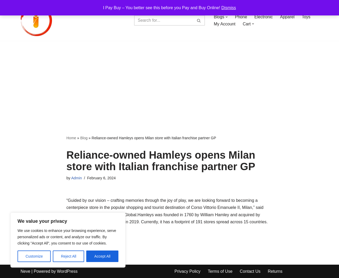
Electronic (263, 17)
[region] (67, 240)
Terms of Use (220, 271)
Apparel (287, 17)
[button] (227, 17)
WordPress (67, 271)
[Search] (163, 20)
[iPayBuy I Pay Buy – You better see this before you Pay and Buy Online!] (36, 20)
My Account (224, 24)
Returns (275, 271)
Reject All (68, 256)
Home (71, 138)
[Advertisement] (169, 80)
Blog (84, 138)
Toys (306, 17)
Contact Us (250, 271)
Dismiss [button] (228, 7)
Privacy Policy (188, 271)
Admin (76, 178)
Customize (34, 256)
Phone (241, 17)
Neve (25, 271)
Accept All (102, 256)
